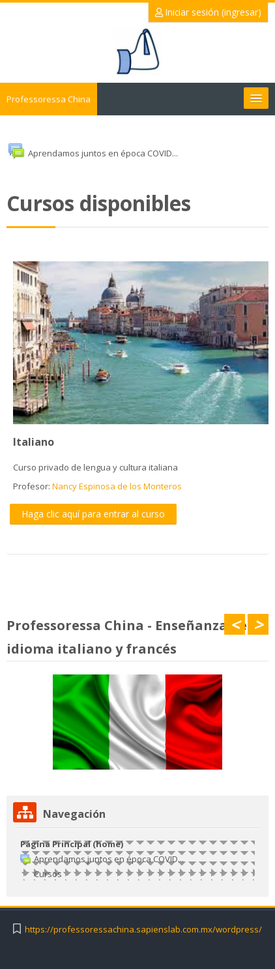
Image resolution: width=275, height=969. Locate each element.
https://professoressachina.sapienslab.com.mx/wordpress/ (143, 929)
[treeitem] (137, 858)
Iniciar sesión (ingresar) (208, 12)
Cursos (48, 874)
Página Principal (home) (71, 844)
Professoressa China (49, 99)
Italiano (33, 442)
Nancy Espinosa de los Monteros (117, 486)
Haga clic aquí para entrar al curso (93, 514)
